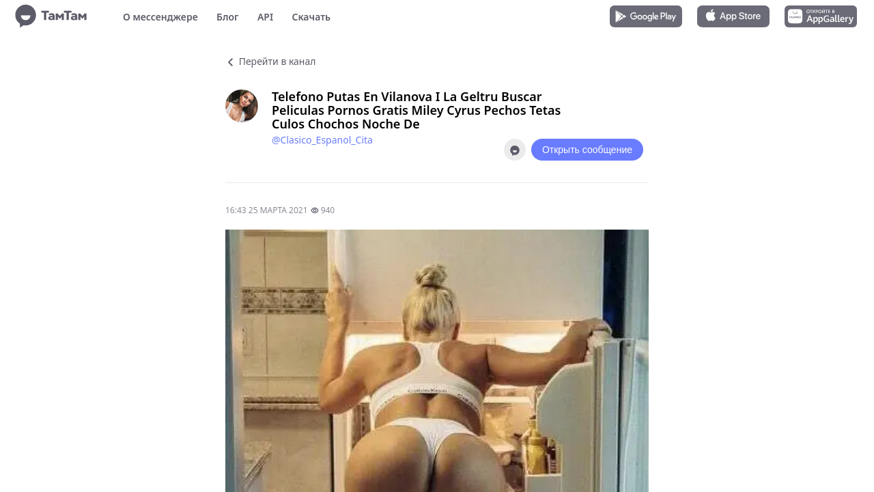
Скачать (311, 16)
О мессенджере (160, 16)
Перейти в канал (270, 61)
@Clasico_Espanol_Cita (322, 139)
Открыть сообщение (587, 149)
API (265, 16)
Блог (227, 16)
